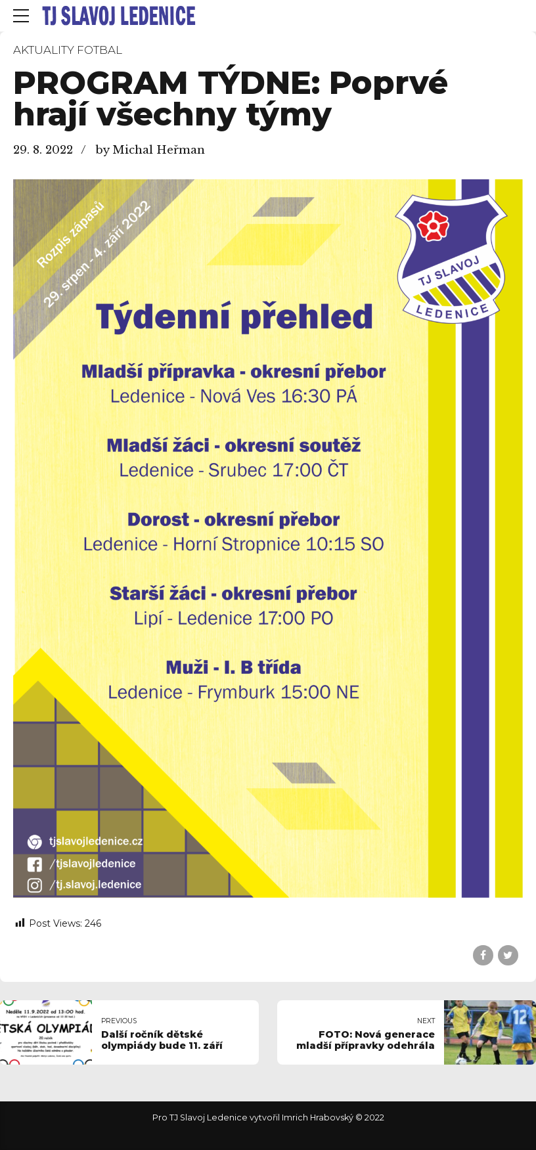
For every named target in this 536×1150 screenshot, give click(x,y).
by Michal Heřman (150, 150)
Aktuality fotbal (67, 49)
